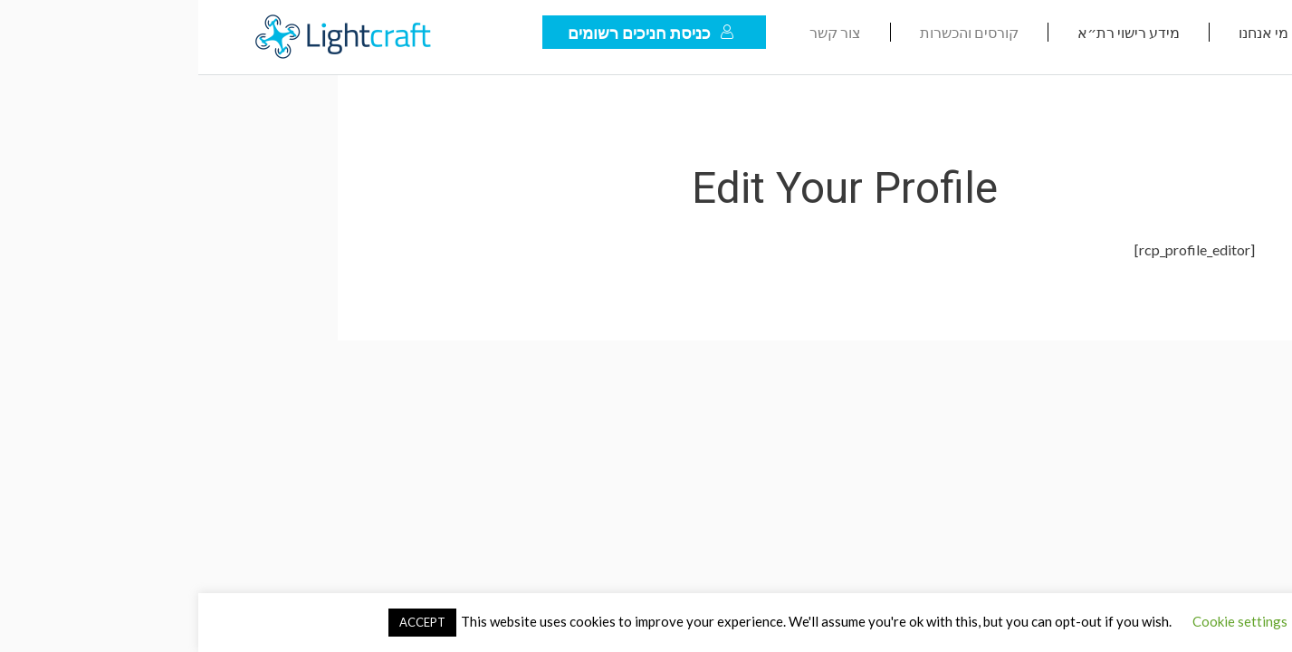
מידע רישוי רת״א (930, 32)
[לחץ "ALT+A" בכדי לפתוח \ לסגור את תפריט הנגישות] (1269, 629)
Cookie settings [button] (1041, 621)
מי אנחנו (1065, 32)
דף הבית (1192, 32)
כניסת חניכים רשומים (452, 33)
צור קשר (637, 32)
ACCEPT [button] (224, 622)
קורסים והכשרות (771, 32)
